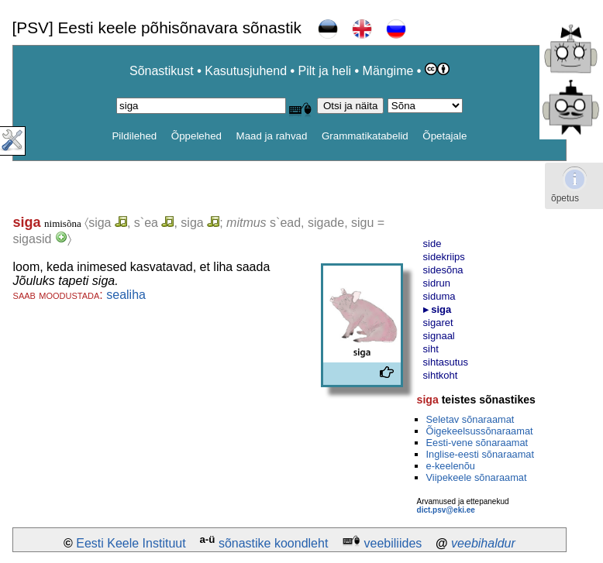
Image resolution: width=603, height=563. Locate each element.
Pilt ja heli (324, 70)
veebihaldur (483, 543)
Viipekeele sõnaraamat (476, 477)
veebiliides (393, 543)
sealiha (126, 294)
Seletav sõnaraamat (470, 419)
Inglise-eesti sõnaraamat (480, 454)
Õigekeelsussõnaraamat (479, 431)
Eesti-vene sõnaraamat (477, 442)
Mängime (388, 70)
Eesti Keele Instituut (130, 543)
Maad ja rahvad (272, 136)
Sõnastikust (161, 70)
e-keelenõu (450, 466)
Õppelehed (196, 136)
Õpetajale (444, 136)
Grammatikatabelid (365, 136)
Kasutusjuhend (246, 70)
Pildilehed (134, 136)
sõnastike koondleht (273, 543)
